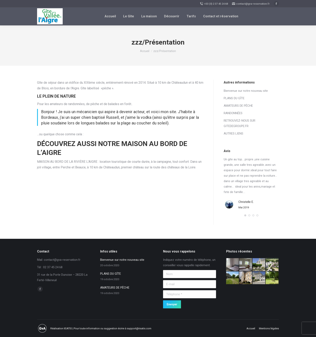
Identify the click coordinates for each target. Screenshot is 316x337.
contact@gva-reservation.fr (251, 3)
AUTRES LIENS (233, 133)
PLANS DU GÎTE (234, 98)
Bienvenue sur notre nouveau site (246, 91)
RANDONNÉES (233, 113)
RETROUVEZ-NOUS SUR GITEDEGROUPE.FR (239, 123)
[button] (245, 215)
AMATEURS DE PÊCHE (238, 105)
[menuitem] (110, 16)
